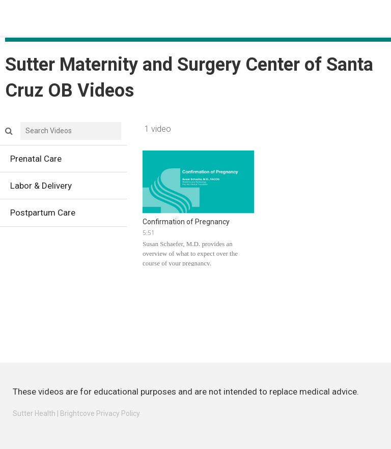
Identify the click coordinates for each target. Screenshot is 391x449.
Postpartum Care (68, 215)
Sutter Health (34, 413)
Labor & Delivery (68, 188)
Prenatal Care (68, 161)
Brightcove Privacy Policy (100, 413)
